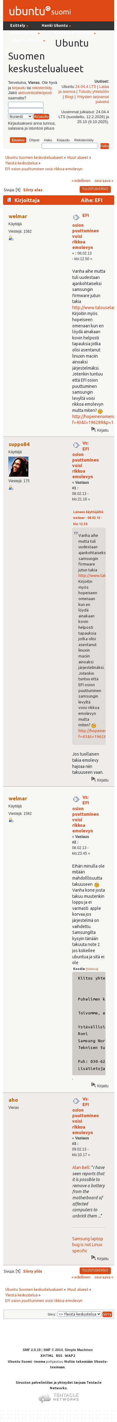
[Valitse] (92, 969)
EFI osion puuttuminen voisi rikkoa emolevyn (85, 231)
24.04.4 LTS (85, 87)
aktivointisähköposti (35, 93)
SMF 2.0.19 (32, 1350)
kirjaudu (19, 88)
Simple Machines (79, 1350)
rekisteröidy (42, 88)
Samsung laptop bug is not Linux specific (87, 1244)
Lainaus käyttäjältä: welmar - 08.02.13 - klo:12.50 (88, 518)
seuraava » (103, 180)
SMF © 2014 (53, 1350)
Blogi (69, 97)
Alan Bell (81, 1167)
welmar (18, 216)
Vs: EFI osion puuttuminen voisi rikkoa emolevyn (85, 460)
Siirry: (52, 1314)
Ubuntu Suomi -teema (26, 1361)
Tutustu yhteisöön (93, 91)
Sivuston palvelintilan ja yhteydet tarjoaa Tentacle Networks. (59, 1390)
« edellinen (81, 180)
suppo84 (19, 444)
